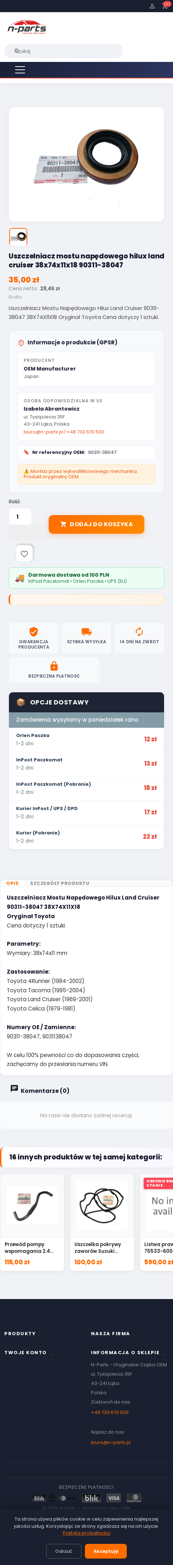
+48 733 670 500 (85, 434)
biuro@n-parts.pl (43, 434)
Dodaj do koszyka (96, 526)
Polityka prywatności (86, 1533)
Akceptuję (105, 1551)
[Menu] (20, 69)
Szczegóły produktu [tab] (59, 856)
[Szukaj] (63, 51)
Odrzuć (63, 1551)
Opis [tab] (12, 856)
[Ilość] (20, 518)
